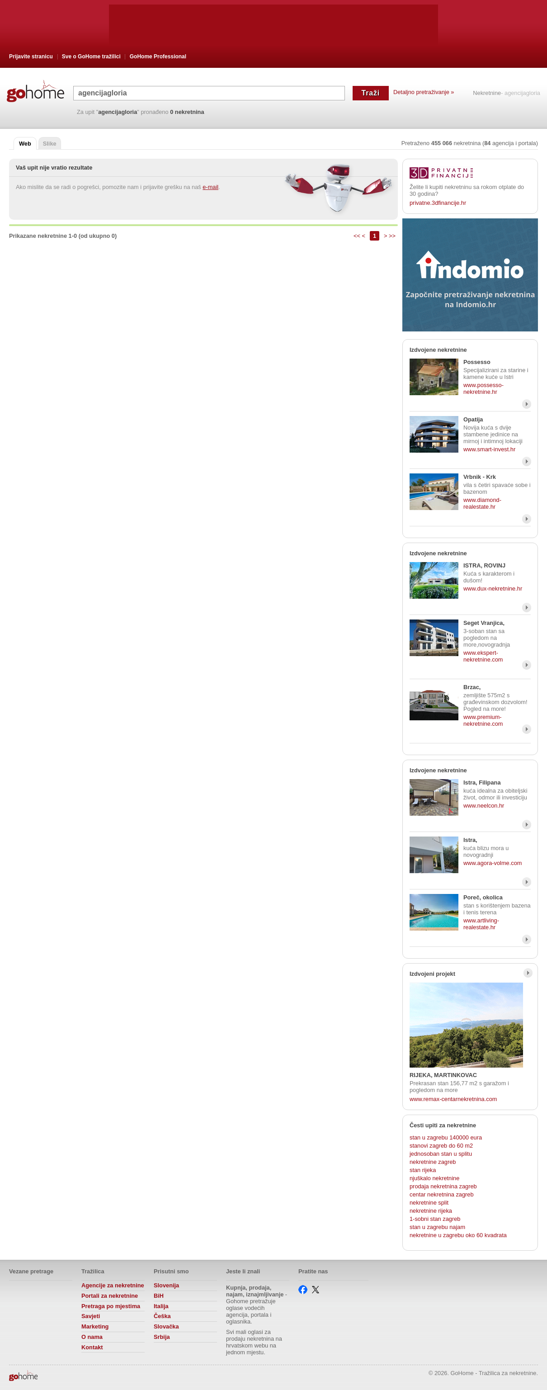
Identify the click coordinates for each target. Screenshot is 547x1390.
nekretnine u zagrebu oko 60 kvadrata (458, 1235)
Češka (162, 1316)
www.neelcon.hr (483, 805)
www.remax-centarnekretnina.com (453, 1099)
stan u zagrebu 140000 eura (446, 1137)
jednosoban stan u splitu (441, 1153)
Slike (50, 143)
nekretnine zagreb (433, 1161)
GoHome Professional (158, 56)
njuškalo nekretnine (434, 1178)
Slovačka (166, 1326)
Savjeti (90, 1316)
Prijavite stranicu (31, 56)
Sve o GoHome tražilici (91, 56)
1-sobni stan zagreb (435, 1218)
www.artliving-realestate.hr (481, 924)
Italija (161, 1306)
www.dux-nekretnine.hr (492, 588)
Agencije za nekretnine (112, 1285)
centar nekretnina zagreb (442, 1194)
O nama (92, 1336)
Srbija (162, 1336)
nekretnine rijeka (431, 1210)
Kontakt (92, 1347)
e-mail (210, 187)
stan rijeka (423, 1170)
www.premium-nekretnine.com (483, 720)
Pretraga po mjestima (110, 1306)
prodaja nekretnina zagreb (443, 1186)
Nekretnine (487, 93)
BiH (159, 1295)
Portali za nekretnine (109, 1295)
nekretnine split (429, 1202)
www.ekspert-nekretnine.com (483, 656)
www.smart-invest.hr (489, 449)
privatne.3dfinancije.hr (438, 202)
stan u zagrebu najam (437, 1227)
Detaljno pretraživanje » (423, 92)
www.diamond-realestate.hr (482, 503)
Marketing (94, 1326)
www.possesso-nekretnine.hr (483, 388)
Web (25, 143)
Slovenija (166, 1285)
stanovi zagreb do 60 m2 (441, 1145)
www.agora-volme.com (492, 863)
